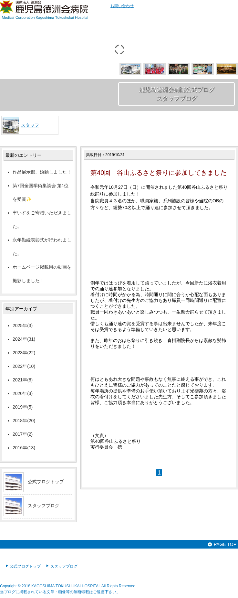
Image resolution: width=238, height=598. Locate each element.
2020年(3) (23, 393)
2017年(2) (23, 434)
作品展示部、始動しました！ (42, 172)
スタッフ (30, 125)
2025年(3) (23, 325)
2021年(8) (23, 379)
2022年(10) (24, 366)
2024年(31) (24, 339)
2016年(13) (24, 447)
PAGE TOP (221, 544)
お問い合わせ (122, 6)
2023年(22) (24, 352)
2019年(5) (23, 407)
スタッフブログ (43, 505)
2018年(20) (24, 420)
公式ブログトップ (46, 481)
